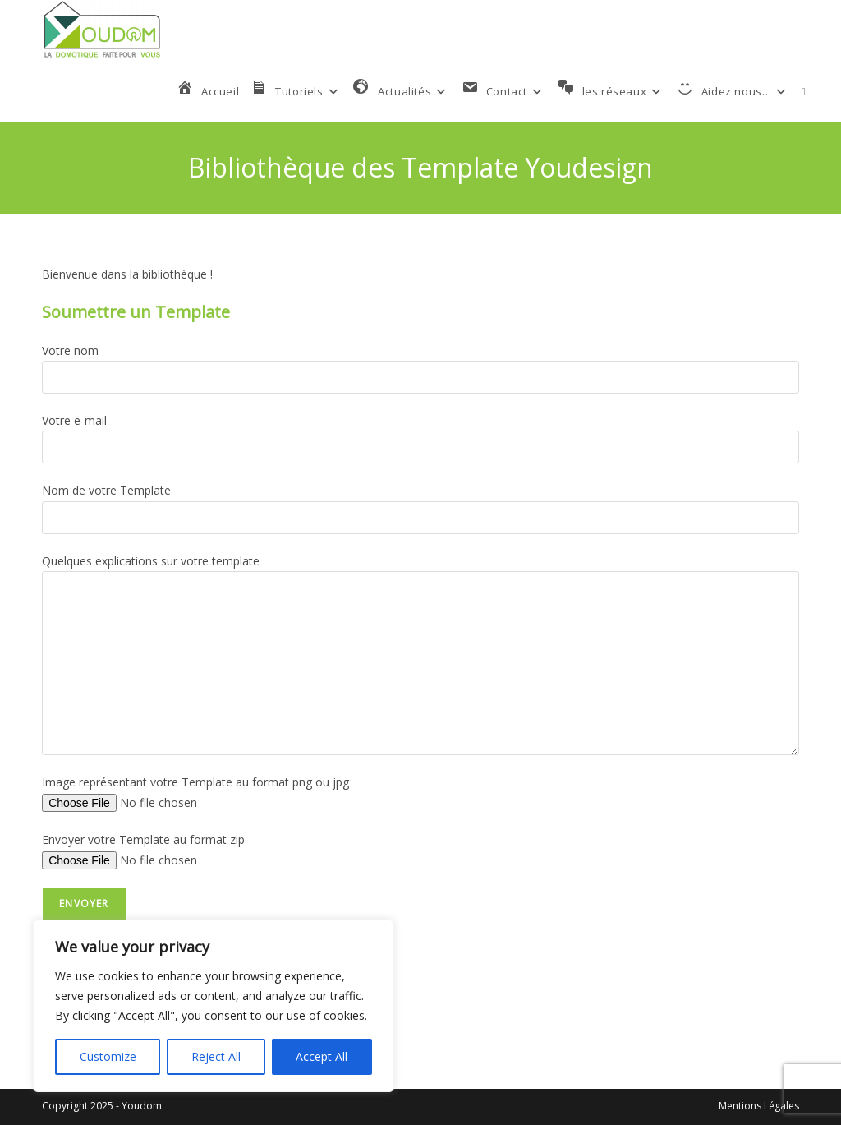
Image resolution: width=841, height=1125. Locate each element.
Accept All (321, 1056)
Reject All (216, 1056)
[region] (213, 1006)
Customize (108, 1056)
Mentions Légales (759, 1106)
